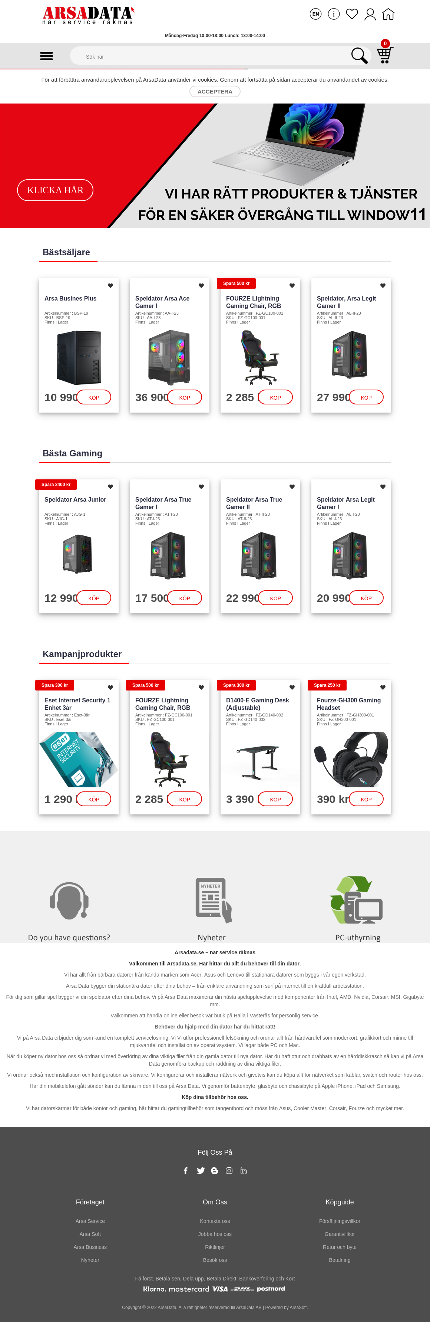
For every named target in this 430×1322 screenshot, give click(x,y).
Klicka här (55, 190)
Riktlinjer (215, 1247)
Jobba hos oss (215, 1234)
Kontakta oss (72, 846)
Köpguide (340, 1202)
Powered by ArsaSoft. (286, 1307)
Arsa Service (90, 1221)
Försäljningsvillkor (339, 1221)
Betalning (339, 1260)
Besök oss (215, 1260)
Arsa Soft (90, 1234)
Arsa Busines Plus (70, 298)
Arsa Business (90, 1247)
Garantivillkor (340, 1234)
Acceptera (215, 91)
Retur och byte (340, 1247)
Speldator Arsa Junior (75, 499)
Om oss (215, 1202)
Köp (93, 398)
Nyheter (215, 846)
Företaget (90, 1202)
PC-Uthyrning (358, 846)
